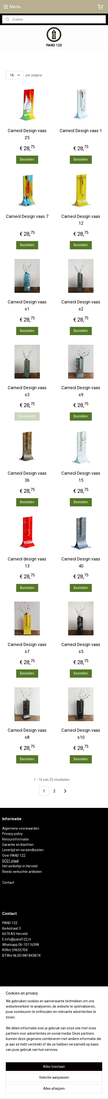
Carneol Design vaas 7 (27, 216)
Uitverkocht (27, 416)
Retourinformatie (15, 839)
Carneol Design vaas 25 (27, 134)
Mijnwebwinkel (54, 1090)
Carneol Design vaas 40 (80, 562)
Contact (8, 882)
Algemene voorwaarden (20, 828)
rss (53, 1082)
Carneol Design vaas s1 (27, 305)
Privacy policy (12, 834)
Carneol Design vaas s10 (80, 734)
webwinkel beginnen (71, 1082)
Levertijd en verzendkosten (22, 850)
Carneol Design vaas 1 (81, 130)
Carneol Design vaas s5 (80, 648)
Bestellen (27, 159)
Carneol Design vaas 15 (80, 477)
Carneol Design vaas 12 (80, 220)
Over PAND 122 (13, 855)
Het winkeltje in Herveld (19, 866)
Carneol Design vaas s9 (80, 391)
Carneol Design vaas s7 (27, 648)
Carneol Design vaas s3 (27, 391)
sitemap (44, 1082)
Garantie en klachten (18, 845)
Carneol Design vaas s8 (27, 734)
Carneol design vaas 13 (27, 562)
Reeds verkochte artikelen (22, 872)
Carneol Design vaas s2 (80, 305)
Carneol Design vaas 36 (27, 477)
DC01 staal (10, 861)
